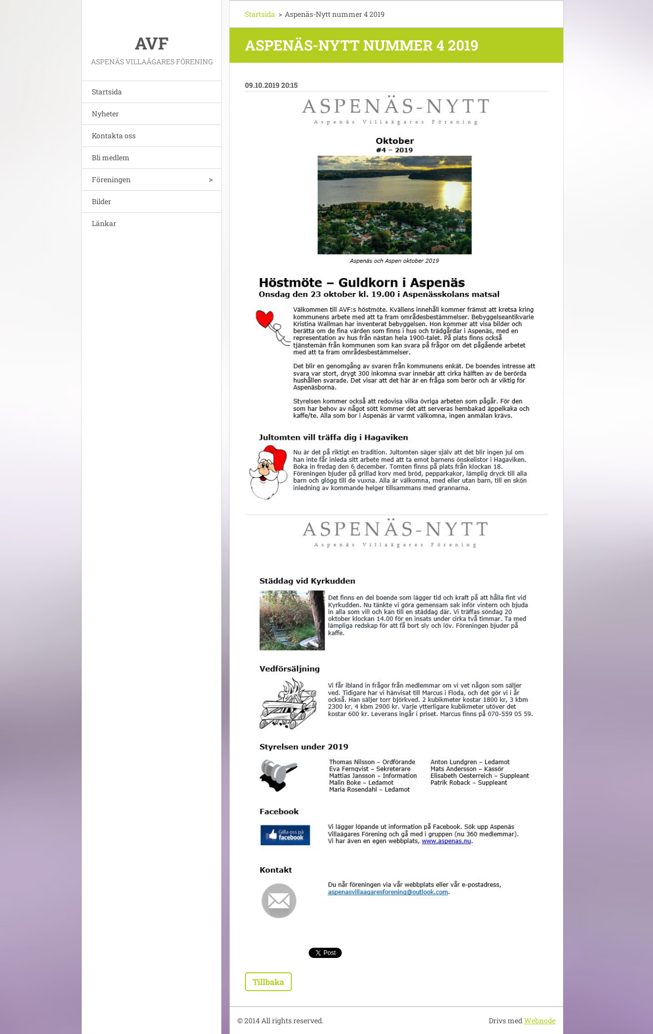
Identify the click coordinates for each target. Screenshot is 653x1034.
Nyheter (105, 113)
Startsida (107, 91)
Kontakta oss (114, 135)
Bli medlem (111, 157)
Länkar (104, 223)
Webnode (540, 1020)
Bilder (101, 201)
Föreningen (111, 179)
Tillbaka (268, 981)
